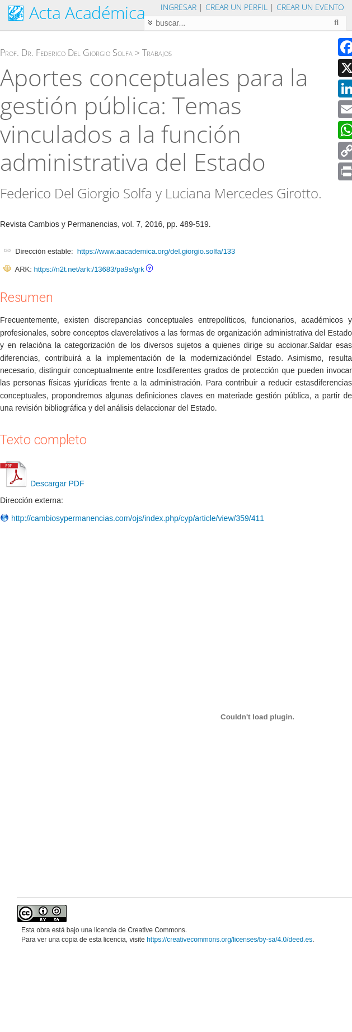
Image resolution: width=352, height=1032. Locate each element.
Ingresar (178, 7)
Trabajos (157, 53)
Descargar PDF (42, 483)
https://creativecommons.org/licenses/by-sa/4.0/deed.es (229, 939)
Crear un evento (310, 7)
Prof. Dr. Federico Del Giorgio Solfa (66, 53)
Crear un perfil (236, 7)
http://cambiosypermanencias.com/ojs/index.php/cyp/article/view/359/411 (132, 518)
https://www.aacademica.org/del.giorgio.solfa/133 (156, 251)
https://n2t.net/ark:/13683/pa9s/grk (89, 269)
